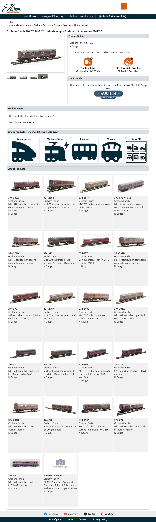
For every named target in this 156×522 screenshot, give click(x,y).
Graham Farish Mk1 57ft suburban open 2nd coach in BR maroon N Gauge (129, 315)
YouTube (107, 513)
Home (30, 16)
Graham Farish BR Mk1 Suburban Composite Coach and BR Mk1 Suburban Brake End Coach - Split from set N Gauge (60, 483)
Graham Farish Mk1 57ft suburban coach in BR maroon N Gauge (60, 315)
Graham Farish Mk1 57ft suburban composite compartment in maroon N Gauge (130, 260)
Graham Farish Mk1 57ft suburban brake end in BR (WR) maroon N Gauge (23, 482)
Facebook (51, 513)
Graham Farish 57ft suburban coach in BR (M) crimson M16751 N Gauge (24, 315)
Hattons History (81, 16)
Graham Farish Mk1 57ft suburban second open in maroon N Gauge (22, 426)
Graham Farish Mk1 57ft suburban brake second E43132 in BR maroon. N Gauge (59, 260)
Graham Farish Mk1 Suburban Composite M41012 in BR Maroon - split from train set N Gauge (129, 205)
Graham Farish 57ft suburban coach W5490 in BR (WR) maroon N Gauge (60, 426)
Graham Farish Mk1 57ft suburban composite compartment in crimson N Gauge (59, 204)
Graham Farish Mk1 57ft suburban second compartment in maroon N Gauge (22, 260)
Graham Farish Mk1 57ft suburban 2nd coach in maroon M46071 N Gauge (130, 426)
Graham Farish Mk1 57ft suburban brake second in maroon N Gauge (92, 315)
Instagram (71, 513)
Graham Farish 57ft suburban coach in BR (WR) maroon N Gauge (130, 371)
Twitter (89, 513)
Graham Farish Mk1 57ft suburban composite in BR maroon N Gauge (94, 204)
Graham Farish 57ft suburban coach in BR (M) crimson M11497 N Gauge (94, 260)
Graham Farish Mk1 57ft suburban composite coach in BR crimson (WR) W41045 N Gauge (94, 372)
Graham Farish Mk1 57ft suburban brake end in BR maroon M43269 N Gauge (23, 371)
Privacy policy (100, 519)
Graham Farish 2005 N (88, 66)
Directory (53, 16)
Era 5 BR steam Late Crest (22, 122)
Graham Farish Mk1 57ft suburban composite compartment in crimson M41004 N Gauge (24, 205)
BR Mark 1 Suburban (128, 66)
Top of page (55, 519)
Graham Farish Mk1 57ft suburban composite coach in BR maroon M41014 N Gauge (59, 371)
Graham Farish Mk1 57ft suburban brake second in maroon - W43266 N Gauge (94, 426)
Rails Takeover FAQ (112, 16)
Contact (83, 519)
